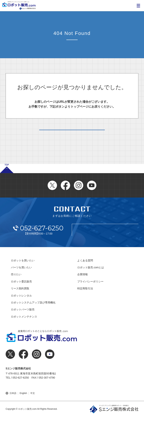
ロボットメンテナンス (24, 332)
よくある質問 (85, 276)
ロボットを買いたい (22, 276)
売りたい (16, 290)
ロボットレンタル (21, 311)
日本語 (13, 409)
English (23, 409)
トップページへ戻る (72, 137)
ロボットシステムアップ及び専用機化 (33, 318)
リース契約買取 (20, 304)
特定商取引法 (85, 304)
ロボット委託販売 (21, 297)
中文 (32, 409)
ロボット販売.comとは (90, 283)
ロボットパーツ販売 (22, 325)
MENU (138, 5)
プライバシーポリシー (90, 297)
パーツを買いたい (21, 283)
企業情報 (82, 290)
